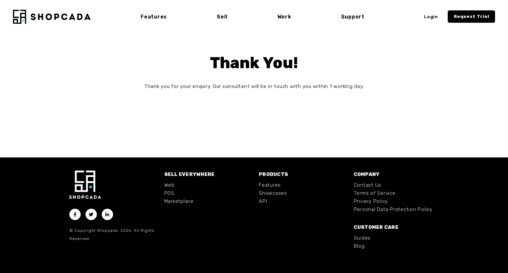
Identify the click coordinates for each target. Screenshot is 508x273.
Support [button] (352, 17)
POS (169, 193)
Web (169, 185)
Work (284, 17)
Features (270, 185)
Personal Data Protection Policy (393, 209)
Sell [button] (222, 17)
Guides (362, 238)
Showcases (273, 193)
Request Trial (471, 16)
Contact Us (368, 185)
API (263, 201)
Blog (359, 246)
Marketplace (179, 201)
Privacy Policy (371, 201)
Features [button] (154, 17)
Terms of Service (375, 193)
